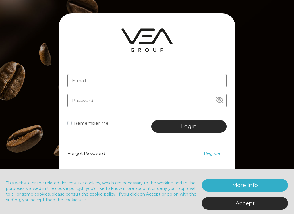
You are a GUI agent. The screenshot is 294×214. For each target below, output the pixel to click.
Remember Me (91, 123)
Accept (245, 203)
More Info (245, 185)
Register (213, 153)
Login (189, 126)
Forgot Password (86, 153)
